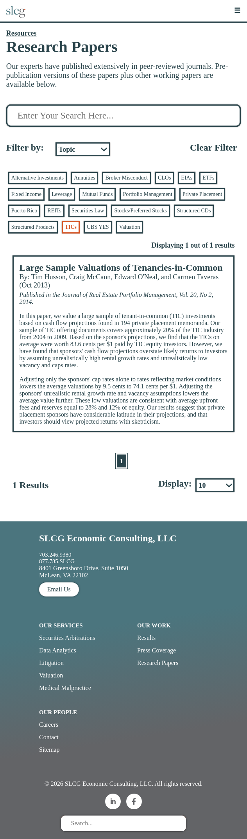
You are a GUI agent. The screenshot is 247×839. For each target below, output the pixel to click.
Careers (48, 724)
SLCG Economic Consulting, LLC (108, 538)
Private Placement (202, 194)
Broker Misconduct (126, 178)
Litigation (51, 662)
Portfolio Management (147, 194)
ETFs (208, 178)
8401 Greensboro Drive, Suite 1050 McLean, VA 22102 (83, 571)
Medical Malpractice (65, 687)
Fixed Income (26, 194)
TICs (71, 227)
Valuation (129, 227)
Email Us (59, 589)
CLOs (164, 178)
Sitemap (49, 749)
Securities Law (88, 211)
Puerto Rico (24, 211)
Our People (58, 712)
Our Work (154, 625)
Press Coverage (156, 650)
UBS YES (98, 227)
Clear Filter (213, 147)
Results (146, 637)
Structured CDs (194, 211)
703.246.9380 (55, 555)
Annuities (84, 178)
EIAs (186, 178)
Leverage (62, 194)
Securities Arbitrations (67, 637)
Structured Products (33, 227)
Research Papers (157, 662)
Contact (49, 737)
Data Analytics (57, 650)
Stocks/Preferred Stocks (140, 211)
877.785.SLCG (57, 561)
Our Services (61, 625)
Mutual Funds (97, 194)
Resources (21, 33)
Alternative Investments (37, 178)
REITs (54, 211)
